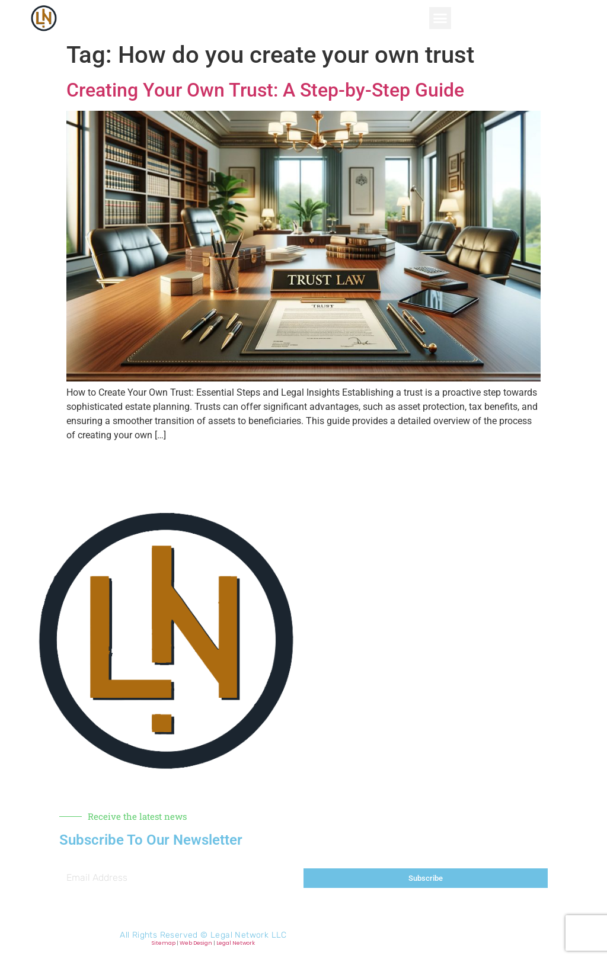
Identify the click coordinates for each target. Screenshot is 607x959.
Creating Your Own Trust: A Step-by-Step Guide (265, 90)
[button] (440, 18)
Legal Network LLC (248, 935)
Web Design (196, 943)
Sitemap (163, 943)
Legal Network (235, 943)
